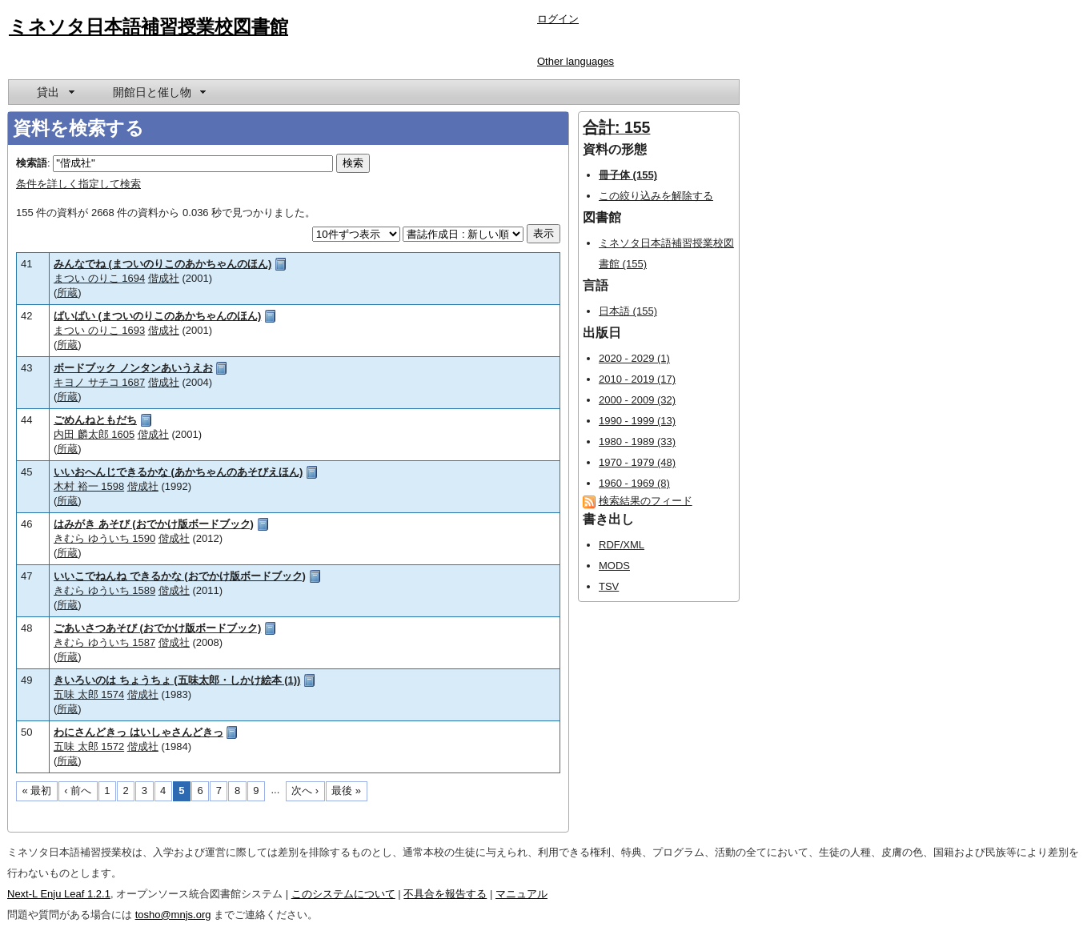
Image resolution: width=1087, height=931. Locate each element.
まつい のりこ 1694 (99, 278)
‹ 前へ (77, 791)
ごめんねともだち (95, 420)
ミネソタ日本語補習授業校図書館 (148, 26)
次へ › (305, 791)
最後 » (346, 791)
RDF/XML (621, 545)
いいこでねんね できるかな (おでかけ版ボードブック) (180, 576)
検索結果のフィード (645, 501)
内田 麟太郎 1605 (94, 434)
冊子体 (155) (628, 175)
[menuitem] (54, 92)
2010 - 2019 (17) (637, 379)
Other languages (575, 61)
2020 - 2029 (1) (634, 358)
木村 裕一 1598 (89, 486)
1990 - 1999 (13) (637, 421)
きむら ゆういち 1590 (104, 538)
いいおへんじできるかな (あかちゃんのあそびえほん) (178, 472)
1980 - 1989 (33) (637, 441)
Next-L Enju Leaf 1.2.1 (58, 894)
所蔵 (67, 293)
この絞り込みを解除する (656, 196)
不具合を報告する (445, 894)
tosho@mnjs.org (173, 915)
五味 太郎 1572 (89, 746)
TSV (609, 586)
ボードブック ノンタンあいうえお (133, 368)
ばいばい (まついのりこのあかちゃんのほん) (157, 316)
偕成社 (163, 278)
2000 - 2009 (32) (637, 400)
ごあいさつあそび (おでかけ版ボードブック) (157, 628)
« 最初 (37, 791)
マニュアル (521, 894)
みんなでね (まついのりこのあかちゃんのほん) (162, 264)
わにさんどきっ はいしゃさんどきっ (138, 732)
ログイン (558, 19)
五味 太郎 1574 (89, 694)
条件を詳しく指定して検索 (78, 184)
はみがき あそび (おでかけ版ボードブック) (154, 524)
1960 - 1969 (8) (634, 483)
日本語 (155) (628, 311)
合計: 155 (616, 127)
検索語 (31, 163)
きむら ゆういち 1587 (104, 642)
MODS (614, 566)
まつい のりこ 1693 (99, 330)
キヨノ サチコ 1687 (99, 382)
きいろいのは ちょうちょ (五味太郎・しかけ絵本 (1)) (177, 680)
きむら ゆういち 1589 (104, 590)
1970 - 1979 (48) (637, 462)
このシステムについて (343, 894)
